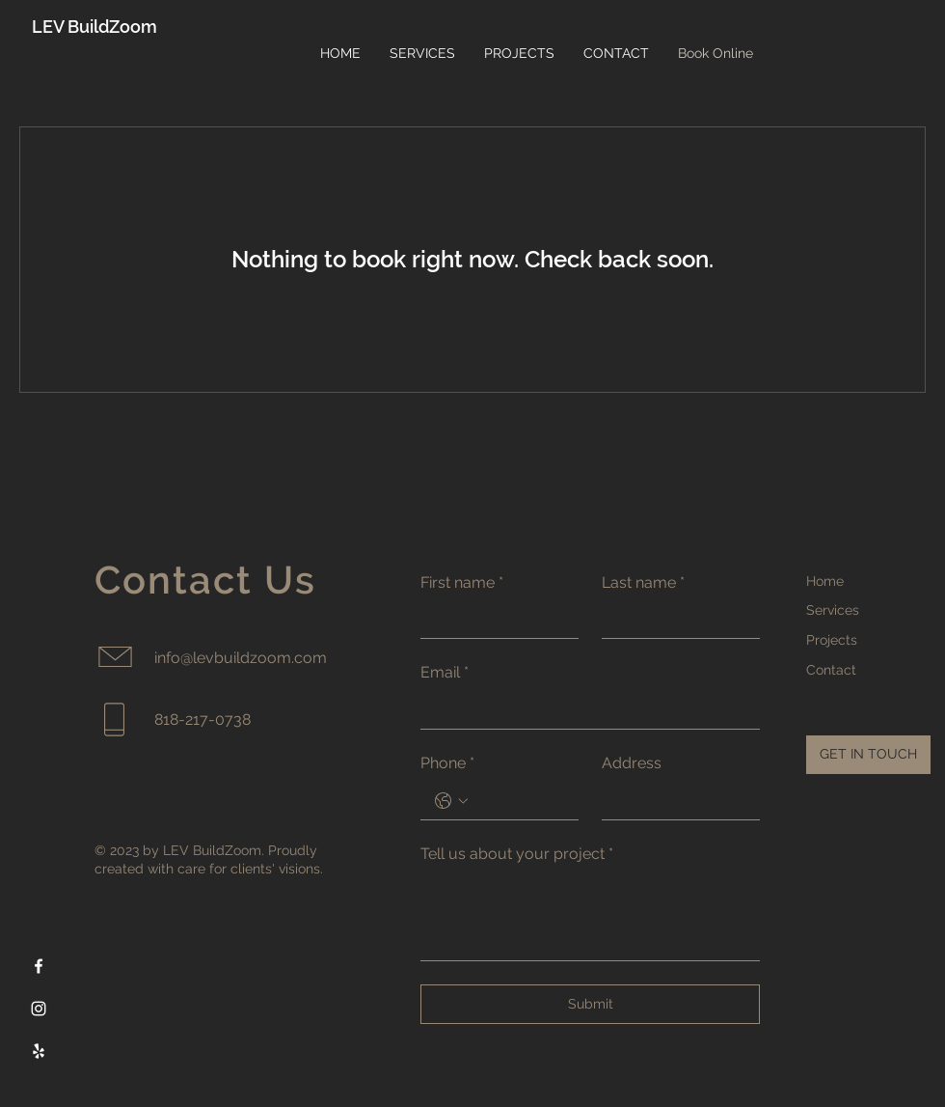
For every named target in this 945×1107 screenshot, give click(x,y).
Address (632, 763)
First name (461, 583)
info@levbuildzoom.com (240, 658)
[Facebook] (38, 966)
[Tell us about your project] (590, 916)
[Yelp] (38, 1051)
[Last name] (675, 619)
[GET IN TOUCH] (868, 754)
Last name (643, 583)
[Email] (584, 710)
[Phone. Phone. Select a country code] (451, 801)
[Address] (675, 801)
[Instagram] (38, 1008)
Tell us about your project (516, 854)
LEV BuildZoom (94, 26)
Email (444, 672)
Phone (447, 763)
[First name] (493, 619)
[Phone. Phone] (519, 801)
